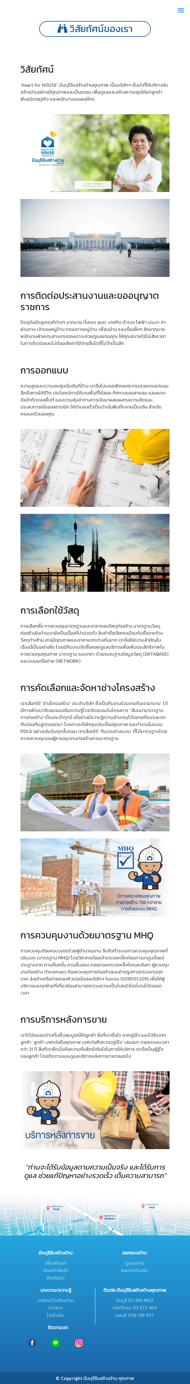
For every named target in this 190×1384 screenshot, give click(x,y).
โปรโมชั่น (55, 1315)
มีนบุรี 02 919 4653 (134, 1300)
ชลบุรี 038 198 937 (134, 1315)
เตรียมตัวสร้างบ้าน (56, 1300)
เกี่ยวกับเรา (55, 1262)
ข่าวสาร (55, 1307)
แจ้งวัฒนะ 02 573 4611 (135, 1307)
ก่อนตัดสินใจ (55, 1270)
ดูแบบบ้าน (134, 1262)
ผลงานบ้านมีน (134, 1270)
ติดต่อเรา (55, 1277)
